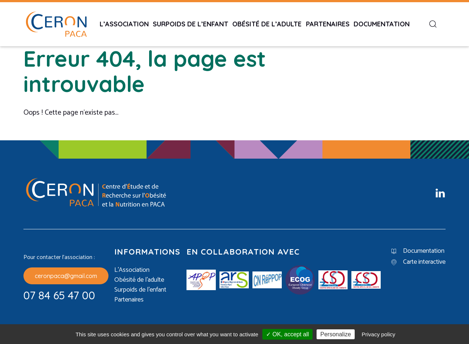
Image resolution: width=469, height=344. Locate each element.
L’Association (124, 24)
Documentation (382, 24)
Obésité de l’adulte (267, 24)
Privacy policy (378, 334)
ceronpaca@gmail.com (66, 276)
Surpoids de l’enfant (190, 24)
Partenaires (328, 24)
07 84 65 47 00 (59, 295)
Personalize (335, 334)
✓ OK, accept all (287, 334)
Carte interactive (424, 262)
